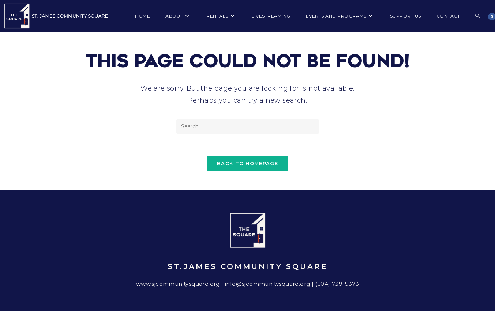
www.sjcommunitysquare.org (178, 283)
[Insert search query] (247, 126)
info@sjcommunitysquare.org (267, 283)
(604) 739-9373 (337, 283)
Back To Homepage (247, 163)
